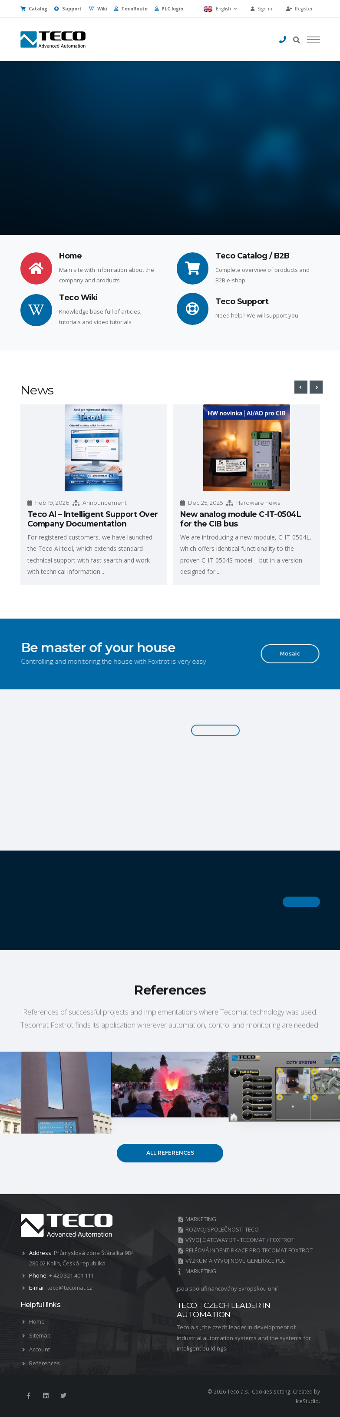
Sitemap (40, 1335)
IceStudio (307, 1400)
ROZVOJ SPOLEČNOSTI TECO (222, 1229)
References (44, 1363)
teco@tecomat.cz (69, 1287)
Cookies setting (271, 1391)
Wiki (98, 9)
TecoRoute (131, 9)
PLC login (169, 9)
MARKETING (200, 1219)
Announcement (105, 503)
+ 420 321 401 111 (71, 1275)
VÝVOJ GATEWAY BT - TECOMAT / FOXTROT (239, 1240)
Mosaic (283, 653)
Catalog (33, 9)
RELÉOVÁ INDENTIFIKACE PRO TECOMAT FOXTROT (249, 1250)
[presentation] (300, 387)
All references (170, 1152)
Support (68, 9)
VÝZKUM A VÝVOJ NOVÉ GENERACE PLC (235, 1261)
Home (37, 1321)
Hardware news (258, 503)
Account (39, 1349)
